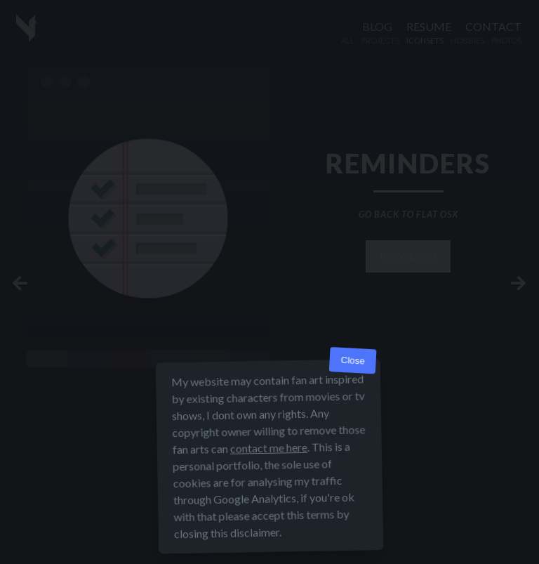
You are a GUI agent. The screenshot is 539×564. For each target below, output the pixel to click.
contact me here (268, 447)
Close (352, 361)
